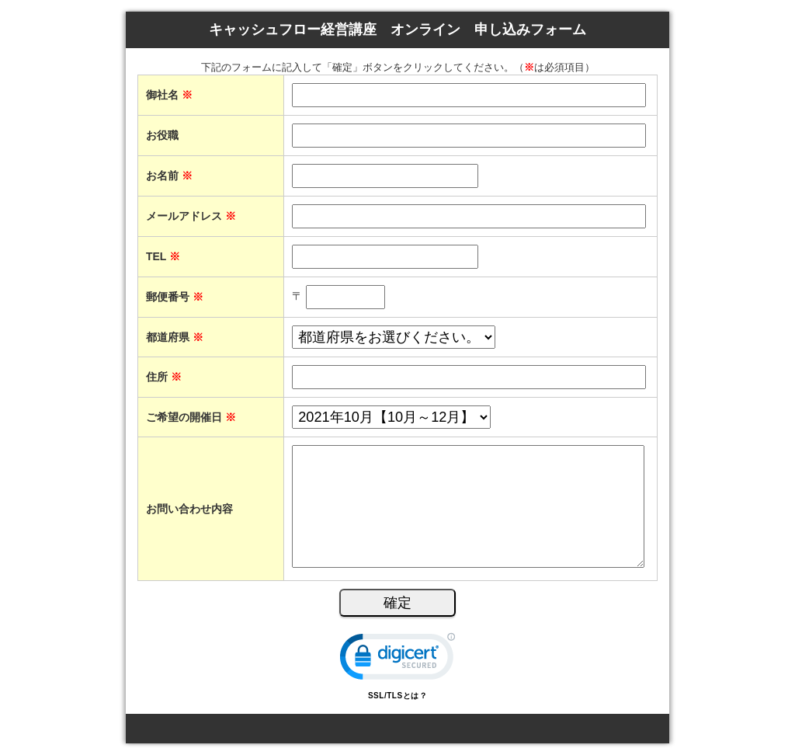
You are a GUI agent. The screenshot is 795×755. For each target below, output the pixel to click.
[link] (397, 659)
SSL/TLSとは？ (397, 695)
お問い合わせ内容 (189, 509)
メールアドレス (191, 216)
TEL (163, 256)
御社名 (169, 95)
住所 (164, 377)
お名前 (169, 175)
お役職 (162, 135)
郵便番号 (174, 297)
